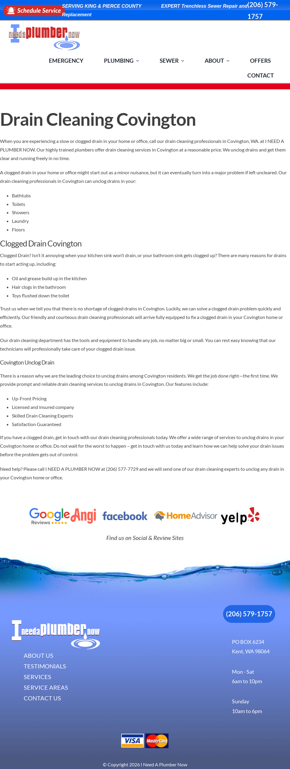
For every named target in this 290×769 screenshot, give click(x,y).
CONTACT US (42, 698)
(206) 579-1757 (249, 614)
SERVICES (37, 676)
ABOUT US (38, 655)
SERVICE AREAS (46, 687)
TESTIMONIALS (45, 666)
